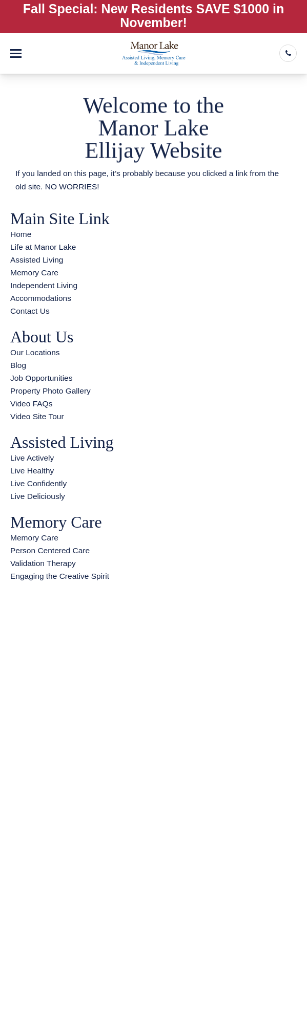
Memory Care (34, 272)
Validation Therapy (43, 563)
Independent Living (43, 285)
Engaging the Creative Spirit (59, 576)
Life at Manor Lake (43, 247)
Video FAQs (31, 403)
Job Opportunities (41, 378)
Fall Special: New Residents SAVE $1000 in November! (153, 16)
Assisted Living (36, 259)
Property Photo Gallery (50, 390)
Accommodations (40, 298)
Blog (18, 365)
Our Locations (35, 352)
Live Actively (32, 457)
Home (20, 234)
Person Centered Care (50, 550)
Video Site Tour (37, 416)
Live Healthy (32, 470)
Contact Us (30, 311)
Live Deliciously (37, 496)
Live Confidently (38, 483)
